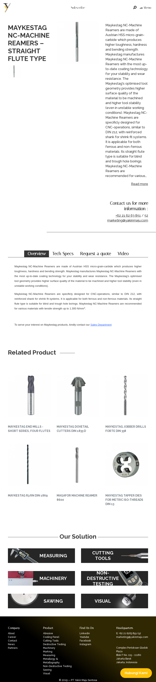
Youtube (84, 637)
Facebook (85, 640)
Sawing (47, 669)
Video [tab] (123, 253)
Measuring (49, 655)
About (11, 633)
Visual (46, 673)
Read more (139, 184)
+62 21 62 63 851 (128, 215)
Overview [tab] (37, 253)
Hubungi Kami (136, 673)
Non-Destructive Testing (57, 666)
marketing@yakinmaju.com (127, 220)
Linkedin (85, 633)
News (11, 644)
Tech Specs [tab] (62, 253)
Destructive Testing (54, 644)
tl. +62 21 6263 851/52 (128, 633)
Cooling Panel (51, 637)
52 (146, 215)
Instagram (85, 644)
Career (12, 637)
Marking (47, 651)
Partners (12, 648)
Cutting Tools (50, 640)
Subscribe (78, 8)
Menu (145, 8)
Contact (12, 640)
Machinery (49, 648)
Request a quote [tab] (95, 253)
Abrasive (48, 633)
